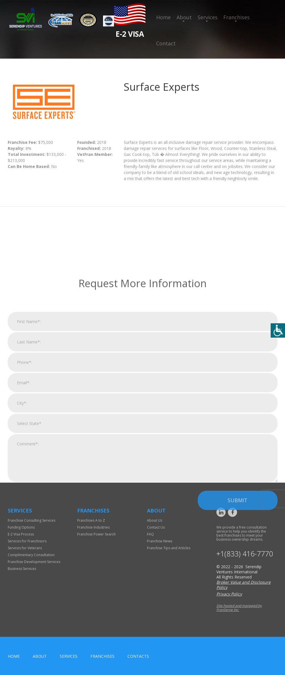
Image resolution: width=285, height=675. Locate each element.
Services (207, 17)
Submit (237, 571)
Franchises (236, 17)
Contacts (138, 656)
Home (163, 17)
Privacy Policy (229, 594)
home (14, 656)
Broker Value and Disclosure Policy (243, 584)
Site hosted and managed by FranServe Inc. (239, 607)
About (184, 17)
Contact (166, 43)
